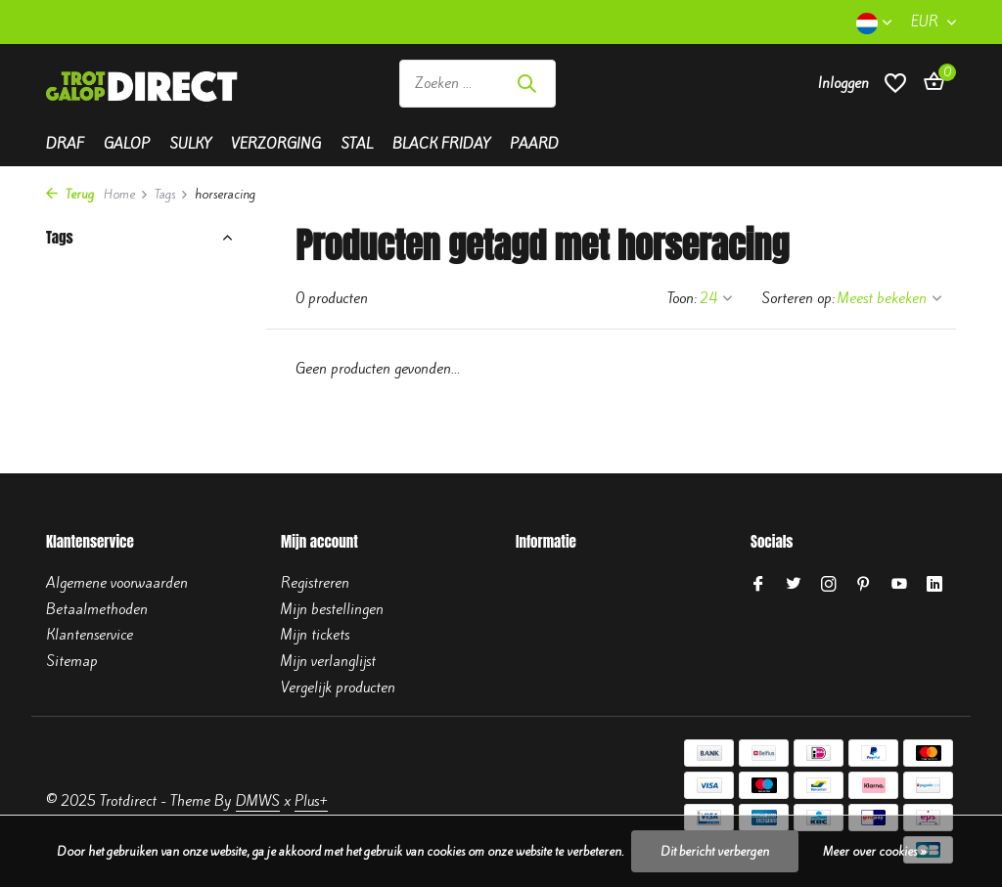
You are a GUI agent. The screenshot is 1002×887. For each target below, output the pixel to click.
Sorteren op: (798, 298)
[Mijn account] (843, 93)
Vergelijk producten (338, 687)
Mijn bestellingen (332, 609)
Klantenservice (89, 634)
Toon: (682, 298)
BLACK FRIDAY (441, 144)
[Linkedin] (934, 584)
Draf (65, 144)
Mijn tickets (315, 634)
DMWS (258, 801)
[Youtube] (899, 584)
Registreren (315, 583)
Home (126, 194)
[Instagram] (829, 584)
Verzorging (276, 144)
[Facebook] (758, 584)
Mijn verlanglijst (328, 661)
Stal (357, 144)
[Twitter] (793, 584)
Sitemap (72, 661)
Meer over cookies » (875, 851)
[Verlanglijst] (895, 93)
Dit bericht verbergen (714, 851)
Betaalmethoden (97, 609)
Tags (172, 194)
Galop (127, 144)
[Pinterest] (864, 584)
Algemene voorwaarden (117, 583)
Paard (534, 144)
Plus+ (311, 801)
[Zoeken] (477, 93)
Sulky (190, 144)
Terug (70, 194)
